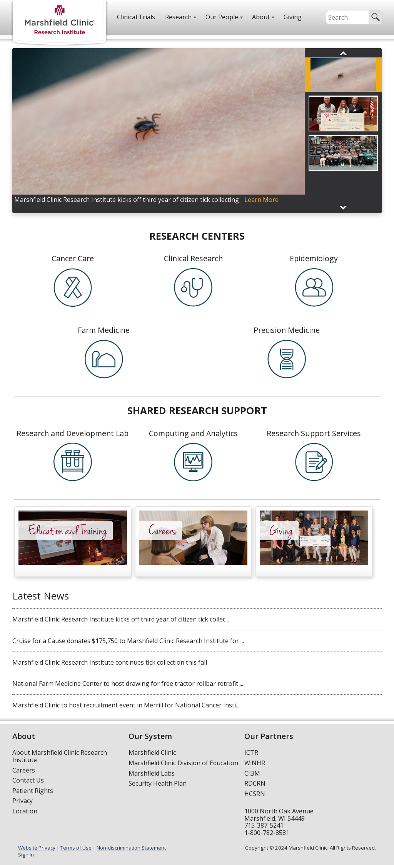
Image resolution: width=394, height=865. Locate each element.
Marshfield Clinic (152, 752)
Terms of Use (76, 847)
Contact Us (28, 780)
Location (24, 811)
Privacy (22, 800)
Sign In (26, 854)
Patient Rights (32, 790)
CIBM (252, 773)
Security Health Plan (158, 783)
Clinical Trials (136, 17)
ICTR (251, 752)
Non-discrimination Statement (131, 847)
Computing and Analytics (193, 433)
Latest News (40, 596)
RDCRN (254, 783)
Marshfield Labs (152, 773)
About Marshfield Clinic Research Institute (59, 756)
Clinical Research (193, 258)
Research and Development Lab (73, 433)
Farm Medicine (104, 330)
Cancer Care (73, 258)
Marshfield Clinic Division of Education (183, 763)
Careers (23, 770)
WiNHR (254, 763)
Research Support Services (314, 433)
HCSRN (254, 793)
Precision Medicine (287, 330)
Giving (293, 17)
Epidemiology (314, 258)
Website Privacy (36, 847)
